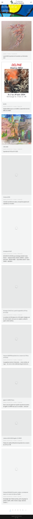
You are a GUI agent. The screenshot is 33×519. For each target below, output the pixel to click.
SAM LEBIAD (5, 147)
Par (9, 53)
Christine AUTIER (6, 197)
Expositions (4, 53)
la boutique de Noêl (7, 251)
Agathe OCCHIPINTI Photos (8, 400)
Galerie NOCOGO (9, 106)
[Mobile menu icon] (2, 2)
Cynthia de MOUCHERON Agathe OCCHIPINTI (12, 438)
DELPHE (4, 104)
